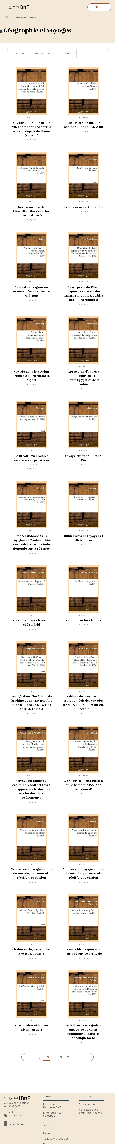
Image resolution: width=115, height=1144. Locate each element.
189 (47, 1057)
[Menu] (99, 7)
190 (54, 1057)
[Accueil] (16, 7)
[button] (19, 53)
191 (61, 1057)
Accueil (9, 17)
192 (68, 1057)
